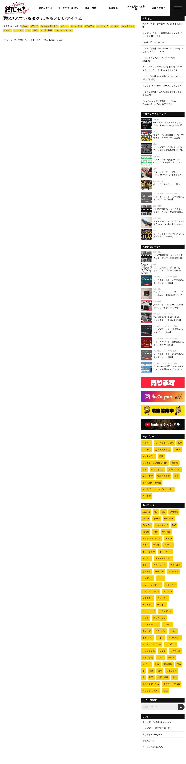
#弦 (27, 30)
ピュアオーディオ (150, 624)
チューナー (162, 598)
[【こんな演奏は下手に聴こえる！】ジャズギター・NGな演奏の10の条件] (163, 268)
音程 (165, 690)
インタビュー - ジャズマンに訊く (157, 489)
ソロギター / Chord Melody (154, 463)
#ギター (64, 26)
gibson (156, 518)
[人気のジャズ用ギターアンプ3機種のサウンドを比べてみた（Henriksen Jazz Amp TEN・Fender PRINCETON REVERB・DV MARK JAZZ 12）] (163, 305)
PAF (174, 525)
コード (177, 449)
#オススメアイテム (49, 26)
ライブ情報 (147, 657)
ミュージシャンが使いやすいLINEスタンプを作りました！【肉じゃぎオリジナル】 (162, 68)
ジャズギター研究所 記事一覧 (156, 728)
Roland (145, 532)
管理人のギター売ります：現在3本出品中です (162, 25)
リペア (171, 657)
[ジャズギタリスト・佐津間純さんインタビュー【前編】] (163, 197)
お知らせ (146, 443)
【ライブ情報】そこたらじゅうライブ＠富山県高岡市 (162, 93)
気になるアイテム (150, 684)
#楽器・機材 (46, 30)
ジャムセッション (150, 591)
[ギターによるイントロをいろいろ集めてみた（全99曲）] (163, 234)
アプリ (145, 545)
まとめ (169, 538)
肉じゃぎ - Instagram (152, 734)
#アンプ (34, 26)
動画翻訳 (168, 664)
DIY (163, 512)
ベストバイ (160, 631)
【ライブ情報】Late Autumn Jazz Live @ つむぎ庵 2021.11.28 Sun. (162, 50)
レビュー (146, 664)
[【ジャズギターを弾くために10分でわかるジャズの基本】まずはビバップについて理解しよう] (163, 148)
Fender (145, 518)
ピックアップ (159, 618)
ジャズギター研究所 (68, 8)
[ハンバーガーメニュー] (178, 8)
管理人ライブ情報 (171, 684)
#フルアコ (89, 26)
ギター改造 (175, 565)
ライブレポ (175, 651)
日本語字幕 (171, 671)
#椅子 (35, 30)
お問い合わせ (174, 469)
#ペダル (114, 26)
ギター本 (146, 571)
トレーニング (148, 611)
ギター (145, 565)
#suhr (25, 26)
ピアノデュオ (165, 611)
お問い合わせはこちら (152, 747)
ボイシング (147, 637)
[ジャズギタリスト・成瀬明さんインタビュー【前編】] (163, 330)
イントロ (146, 558)
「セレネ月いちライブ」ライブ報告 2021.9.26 (158, 59)
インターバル (165, 551)
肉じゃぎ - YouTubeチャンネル (156, 722)
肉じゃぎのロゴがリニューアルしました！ (162, 85)
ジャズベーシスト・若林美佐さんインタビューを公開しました (162, 34)
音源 (176, 476)
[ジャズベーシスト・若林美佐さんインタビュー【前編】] (163, 342)
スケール (167, 591)
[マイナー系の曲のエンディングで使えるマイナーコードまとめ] (163, 135)
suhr (155, 532)
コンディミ (173, 571)
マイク (160, 637)
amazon (146, 512)
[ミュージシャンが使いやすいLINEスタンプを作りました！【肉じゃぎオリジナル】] (163, 160)
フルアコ (167, 624)
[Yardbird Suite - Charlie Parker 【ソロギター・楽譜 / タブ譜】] (163, 318)
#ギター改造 (76, 26)
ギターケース (159, 565)
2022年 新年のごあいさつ (154, 42)
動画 (144, 469)
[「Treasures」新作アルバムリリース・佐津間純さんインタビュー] (163, 367)
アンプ (156, 545)
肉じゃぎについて (150, 690)
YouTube (166, 532)
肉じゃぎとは (45, 8)
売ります (146, 496)
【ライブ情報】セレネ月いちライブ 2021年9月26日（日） (162, 78)
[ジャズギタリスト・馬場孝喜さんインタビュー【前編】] (163, 280)
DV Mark (174, 512)
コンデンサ (147, 578)
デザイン (161, 604)
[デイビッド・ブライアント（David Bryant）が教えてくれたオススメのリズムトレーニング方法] (163, 173)
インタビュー (148, 551)
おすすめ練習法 (162, 449)
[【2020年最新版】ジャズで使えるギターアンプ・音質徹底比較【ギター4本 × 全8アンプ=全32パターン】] (163, 210)
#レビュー (18, 30)
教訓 (161, 456)
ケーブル (159, 571)
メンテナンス (148, 651)
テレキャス (147, 604)
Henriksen (168, 518)
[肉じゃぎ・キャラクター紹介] (163, 185)
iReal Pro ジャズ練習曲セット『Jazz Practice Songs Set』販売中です (159, 102)
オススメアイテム (163, 558)
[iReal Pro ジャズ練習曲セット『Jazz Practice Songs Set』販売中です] (163, 123)
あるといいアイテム (151, 538)
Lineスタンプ (161, 525)
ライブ (162, 651)
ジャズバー (171, 585)
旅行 (160, 671)
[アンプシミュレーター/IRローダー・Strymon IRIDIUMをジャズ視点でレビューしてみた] (163, 293)
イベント (168, 545)
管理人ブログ (158, 8)
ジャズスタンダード (151, 585)
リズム (160, 657)
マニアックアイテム (151, 644)
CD (155, 512)
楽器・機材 (90, 8)
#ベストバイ (102, 26)
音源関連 (113, 8)
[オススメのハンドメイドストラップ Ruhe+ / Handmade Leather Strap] (163, 222)
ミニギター (171, 644)
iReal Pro (146, 525)
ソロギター (147, 598)
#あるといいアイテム (63, 18)
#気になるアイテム (63, 30)
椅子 (151, 677)
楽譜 (175, 677)
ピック (145, 618)
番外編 (175, 463)
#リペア (7, 30)
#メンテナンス (128, 26)
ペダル (173, 631)
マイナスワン (148, 456)
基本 (180, 443)
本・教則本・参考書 (136, 8)
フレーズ (146, 449)
